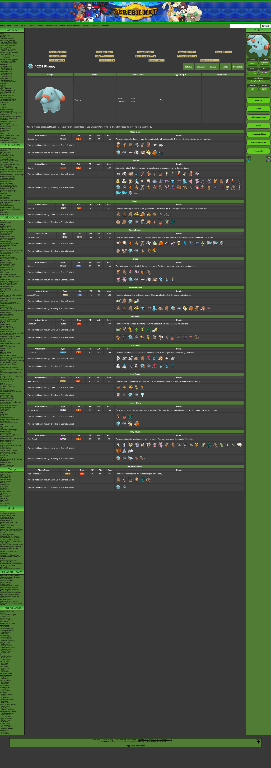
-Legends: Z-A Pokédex (8, 61)
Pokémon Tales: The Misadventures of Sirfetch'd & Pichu (10, 209)
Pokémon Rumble (6, 359)
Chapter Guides (5, 479)
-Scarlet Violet (5, 659)
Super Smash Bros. (7, 440)
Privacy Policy (144, 739)
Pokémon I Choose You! (8, 560)
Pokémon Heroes (6, 524)
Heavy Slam (32, 410)
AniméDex (3, 150)
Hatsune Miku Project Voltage (10, 116)
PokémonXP (4, 114)
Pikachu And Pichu (6, 579)
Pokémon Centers (6, 111)
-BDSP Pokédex (5, 54)
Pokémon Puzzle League (8, 430)
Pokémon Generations (8, 185)
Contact (32, 26)
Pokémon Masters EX (7, 238)
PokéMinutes (4, 197)
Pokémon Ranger (6, 400)
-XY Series (4, 665)
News (2, 33)
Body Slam (32, 139)
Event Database (5, 137)
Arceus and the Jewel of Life (10, 538)
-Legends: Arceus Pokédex (9, 56)
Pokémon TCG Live (7, 269)
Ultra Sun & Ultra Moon (8, 274)
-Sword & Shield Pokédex (9, 52)
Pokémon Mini (5, 421)
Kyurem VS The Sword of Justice (11, 545)
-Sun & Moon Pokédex (8, 49)
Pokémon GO (5, 235)
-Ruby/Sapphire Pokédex (8, 42)
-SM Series (4, 663)
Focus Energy (33, 237)
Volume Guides (5, 481)
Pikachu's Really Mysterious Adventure (10, 597)
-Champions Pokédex (7, 63)
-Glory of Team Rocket (8, 704)
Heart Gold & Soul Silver (8, 355)
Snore (29, 266)
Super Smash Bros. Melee (9, 423)
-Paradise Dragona (6, 713)
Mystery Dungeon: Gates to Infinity (12, 333)
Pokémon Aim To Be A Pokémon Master (11, 172)
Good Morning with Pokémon (10, 200)
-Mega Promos (5, 677)
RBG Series (4, 483)
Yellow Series (5, 484)
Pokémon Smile (5, 262)
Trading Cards (12, 607)
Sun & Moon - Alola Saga (9, 168)
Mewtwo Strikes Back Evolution (11, 564)
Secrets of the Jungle (7, 565)
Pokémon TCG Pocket (8, 245)
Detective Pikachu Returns (9, 243)
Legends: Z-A (5, 228)
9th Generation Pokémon (8, 139)
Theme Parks (5, 130)
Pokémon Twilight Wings (8, 187)
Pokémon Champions (7, 229)
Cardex (2, 94)
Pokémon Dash (5, 393)
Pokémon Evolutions (7, 188)
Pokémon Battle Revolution (9, 367)
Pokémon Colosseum (7, 390)
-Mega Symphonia (6, 699)
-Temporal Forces (6, 649)
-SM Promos (4, 682)
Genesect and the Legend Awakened (9, 549)
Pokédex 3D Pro (6, 342)
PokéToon (3, 194)
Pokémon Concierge (7, 206)
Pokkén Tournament (7, 316)
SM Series (3, 505)
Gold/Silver (4, 414)
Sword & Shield (5, 248)
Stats (225, 66)
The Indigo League (6, 154)
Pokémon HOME (6, 254)
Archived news (5, 35)
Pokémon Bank (5, 297)
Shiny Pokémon (5, 181)
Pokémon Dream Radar (8, 328)
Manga (12, 469)
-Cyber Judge (5, 723)
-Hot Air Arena (5, 706)
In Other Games (5, 447)
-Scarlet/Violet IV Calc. (8, 99)
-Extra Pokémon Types (8, 615)
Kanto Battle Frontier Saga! (9, 161)
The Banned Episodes (8, 180)
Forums (23, 26)
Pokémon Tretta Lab (7, 329)
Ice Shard (31, 353)
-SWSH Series (5, 661)
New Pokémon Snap (7, 266)
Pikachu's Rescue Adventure (10, 577)
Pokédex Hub (51, 26)
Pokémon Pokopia (6, 231)
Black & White (5, 324)
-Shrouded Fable (6, 646)
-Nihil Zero (3, 692)
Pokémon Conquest (7, 335)
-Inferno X (3, 696)
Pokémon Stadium (6, 437)
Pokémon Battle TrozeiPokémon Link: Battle (11, 299)
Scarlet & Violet (5, 226)
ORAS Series (5, 503)
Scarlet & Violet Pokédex (69, 26)
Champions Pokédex (91, 26)
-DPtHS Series (5, 668)
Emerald (3, 388)
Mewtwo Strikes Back (7, 515)
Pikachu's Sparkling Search (9, 594)
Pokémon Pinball (6, 433)
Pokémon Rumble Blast (8, 338)
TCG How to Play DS (7, 347)
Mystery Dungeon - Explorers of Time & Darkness (11, 377)
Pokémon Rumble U (7, 331)
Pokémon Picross (6, 312)
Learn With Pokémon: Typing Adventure (10, 344)
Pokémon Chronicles (7, 176)
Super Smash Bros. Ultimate (10, 290)
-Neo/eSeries (4, 672)
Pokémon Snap (5, 431)
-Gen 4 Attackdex (6, 71)
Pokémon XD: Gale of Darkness (11, 392)
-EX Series (4, 670)
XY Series (3, 502)
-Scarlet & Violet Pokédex (9, 59)
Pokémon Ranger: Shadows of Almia (10, 373)
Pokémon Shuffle (6, 307)
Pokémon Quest (5, 288)
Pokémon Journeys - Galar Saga (11, 169)
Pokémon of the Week (7, 101)
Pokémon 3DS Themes (8, 452)
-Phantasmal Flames (7, 630)
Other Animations (6, 202)
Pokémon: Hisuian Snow (8, 190)
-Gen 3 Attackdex (6, 70)
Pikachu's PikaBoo (6, 580)
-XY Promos (4, 684)
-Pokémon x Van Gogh (8, 121)
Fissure (30, 208)
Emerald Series (5, 491)
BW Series (4, 498)
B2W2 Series (4, 500)
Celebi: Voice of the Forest (9, 522)
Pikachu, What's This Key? (9, 601)
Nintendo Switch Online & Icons (11, 459)
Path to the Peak (6, 195)
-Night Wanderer (6, 716)
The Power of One (6, 517)
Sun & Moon (4, 273)
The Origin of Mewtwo (7, 513)
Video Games (12, 217)
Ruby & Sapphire (6, 385)
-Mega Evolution (5, 632)
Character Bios (5, 152)
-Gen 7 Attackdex (6, 76)
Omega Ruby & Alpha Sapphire (11, 295)
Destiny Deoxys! (5, 527)
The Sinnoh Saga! (6, 162)
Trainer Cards (5, 616)
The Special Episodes (7, 178)
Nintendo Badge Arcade (8, 321)
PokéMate (3, 411)
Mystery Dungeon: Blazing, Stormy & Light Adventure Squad (12, 361)
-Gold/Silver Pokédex (7, 40)
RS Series (3, 488)
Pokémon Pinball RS (7, 399)
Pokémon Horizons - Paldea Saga (12, 175)
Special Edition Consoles (8, 450)
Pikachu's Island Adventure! (9, 589)
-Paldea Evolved (6, 658)
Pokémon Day (5, 123)
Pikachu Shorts (12, 572)
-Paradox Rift (4, 653)
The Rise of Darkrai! (7, 534)
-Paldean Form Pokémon (8, 142)
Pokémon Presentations (8, 125)
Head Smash (33, 381)
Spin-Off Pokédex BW (7, 92)
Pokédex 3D (4, 340)
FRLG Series (4, 490)
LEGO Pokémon (6, 127)
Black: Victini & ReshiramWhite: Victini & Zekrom (11, 542)
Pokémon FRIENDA (7, 466)
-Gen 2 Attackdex (6, 68)
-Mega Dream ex (6, 694)
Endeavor (31, 324)
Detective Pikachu (6, 286)
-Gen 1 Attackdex (6, 66)
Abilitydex (3, 87)
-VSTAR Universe (6, 725)
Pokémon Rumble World (8, 309)
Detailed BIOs (5, 478)
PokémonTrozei (5, 404)
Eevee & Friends (6, 599)
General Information (7, 472)
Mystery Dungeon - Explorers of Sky (11, 370)
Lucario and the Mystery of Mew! (11, 529)
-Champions (4, 102)
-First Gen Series (6, 673)
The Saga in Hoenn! (7, 159)
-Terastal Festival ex (7, 710)
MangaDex (4, 474)
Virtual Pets (4, 455)
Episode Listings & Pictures (9, 149)
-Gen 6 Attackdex (6, 75)
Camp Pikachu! (5, 582)
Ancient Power (33, 295)
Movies (12, 508)
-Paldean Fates (5, 651)
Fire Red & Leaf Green (8, 386)
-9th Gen (3, 104)
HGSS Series (5, 497)
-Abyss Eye (4, 689)
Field (162, 100)
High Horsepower (34, 474)
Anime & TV (12, 145)
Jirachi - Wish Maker (7, 526)
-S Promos (4, 732)
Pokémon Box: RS (6, 397)
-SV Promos (4, 678)
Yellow (2, 428)
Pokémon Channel (6, 395)
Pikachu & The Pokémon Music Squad (11, 604)
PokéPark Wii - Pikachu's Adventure (8, 365)
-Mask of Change (6, 718)
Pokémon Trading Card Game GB (12, 438)
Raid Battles (4, 622)
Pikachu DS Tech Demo (8, 405)
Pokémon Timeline (6, 109)
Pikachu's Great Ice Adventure (10, 593)
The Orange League (7, 156)
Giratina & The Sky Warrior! (9, 536)
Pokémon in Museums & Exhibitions (8, 119)
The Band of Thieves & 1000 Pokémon (10, 304)
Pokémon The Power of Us (9, 562)
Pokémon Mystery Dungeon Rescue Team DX (9, 259)
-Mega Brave (4, 697)
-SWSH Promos (5, 680)
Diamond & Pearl (6, 352)
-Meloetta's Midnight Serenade (10, 546)
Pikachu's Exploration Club (9, 591)
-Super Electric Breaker (8, 711)
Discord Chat (4, 133)
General (188, 66)
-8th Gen (3, 106)
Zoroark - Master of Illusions (10, 539)
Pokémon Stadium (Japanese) (10, 435)
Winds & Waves (5, 222)
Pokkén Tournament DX (8, 285)
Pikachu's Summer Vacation (10, 575)
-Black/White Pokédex (7, 45)
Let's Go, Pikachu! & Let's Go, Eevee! (10, 277)
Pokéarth (105, 26)
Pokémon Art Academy (8, 302)
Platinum (3, 354)
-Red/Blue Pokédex (7, 39)
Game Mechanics (6, 97)
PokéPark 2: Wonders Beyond (10, 336)
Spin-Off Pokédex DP (7, 90)
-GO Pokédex (5, 58)
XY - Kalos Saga (6, 166)
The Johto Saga (5, 157)
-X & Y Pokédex (5, 47)
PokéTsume (4, 214)
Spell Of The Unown (7, 519)
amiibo (2, 457)
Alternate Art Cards (6, 620)
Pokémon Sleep (5, 241)
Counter (30, 168)
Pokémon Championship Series (11, 113)
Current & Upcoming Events (10, 135)
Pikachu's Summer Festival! (9, 586)
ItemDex (3, 83)
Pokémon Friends (6, 233)
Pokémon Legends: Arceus (9, 252)
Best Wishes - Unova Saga (9, 164)
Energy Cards (5, 618)
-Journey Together (6, 639)
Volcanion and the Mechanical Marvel (10, 557)
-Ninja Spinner (5, 691)
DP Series (3, 493)
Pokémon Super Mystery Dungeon (12, 311)
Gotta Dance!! (5, 584)
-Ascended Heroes (6, 628)
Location (201, 66)
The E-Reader (5, 409)
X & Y (2, 293)
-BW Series (4, 666)
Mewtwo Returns (6, 520)
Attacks (213, 66)
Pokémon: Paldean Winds (9, 192)
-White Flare (4, 635)
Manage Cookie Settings (161, 739)
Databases (12, 30)
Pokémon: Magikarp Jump (9, 281)
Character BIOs (5, 476)
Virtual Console (5, 449)
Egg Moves (238, 66)
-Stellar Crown (5, 644)
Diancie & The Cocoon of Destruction (8, 552)
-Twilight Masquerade (7, 647)
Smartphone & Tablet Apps (9, 454)
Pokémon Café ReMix (7, 236)
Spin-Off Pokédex (6, 89)
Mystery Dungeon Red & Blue (10, 402)
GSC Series (4, 486)
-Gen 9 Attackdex (6, 80)
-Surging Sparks (5, 642)
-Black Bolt (4, 634)
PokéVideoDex (5, 199)
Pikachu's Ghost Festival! (9, 587)
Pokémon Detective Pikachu (10, 569)
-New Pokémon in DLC (8, 140)
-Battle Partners (5, 708)
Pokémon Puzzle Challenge (9, 419)
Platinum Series (5, 495)
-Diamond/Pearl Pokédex (8, 44)
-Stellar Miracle (5, 715)
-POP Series (4, 685)
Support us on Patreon (135, 746)
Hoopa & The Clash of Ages (9, 555)
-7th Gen (3, 108)
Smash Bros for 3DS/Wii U (9, 319)
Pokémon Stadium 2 (7, 418)
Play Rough (32, 439)
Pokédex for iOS (6, 348)
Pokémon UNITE (6, 240)
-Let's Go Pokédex (6, 51)
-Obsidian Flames (6, 656)
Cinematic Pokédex (7, 95)
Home (15, 26)
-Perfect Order (5, 627)
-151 (1, 654)
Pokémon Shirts (5, 128)
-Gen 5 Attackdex (6, 73)
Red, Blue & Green (6, 426)
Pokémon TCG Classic (8, 623)
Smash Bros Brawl (6, 381)
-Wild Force (4, 722)
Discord (40, 26)
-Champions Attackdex (8, 82)
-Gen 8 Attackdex (6, 78)
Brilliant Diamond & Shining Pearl (11, 250)
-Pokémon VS (5, 727)
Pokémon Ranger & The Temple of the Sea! (12, 531)
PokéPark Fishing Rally (8, 407)
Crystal (2, 416)
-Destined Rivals (6, 637)
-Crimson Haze (5, 720)
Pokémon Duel (5, 317)
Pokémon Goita (5, 462)
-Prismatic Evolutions (7, 640)
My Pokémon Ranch (7, 380)
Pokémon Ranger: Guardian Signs (12, 357)
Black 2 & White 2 (6, 326)
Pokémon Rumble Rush (8, 283)
